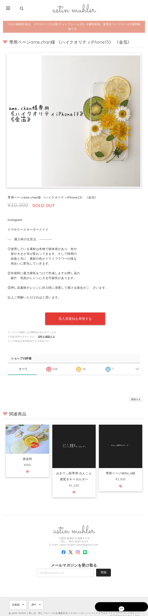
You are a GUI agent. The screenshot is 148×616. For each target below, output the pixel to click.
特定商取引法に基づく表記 (125, 612)
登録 (104, 568)
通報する (136, 395)
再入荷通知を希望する (75, 314)
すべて (23, 364)
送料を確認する (46, 332)
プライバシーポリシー (127, 608)
